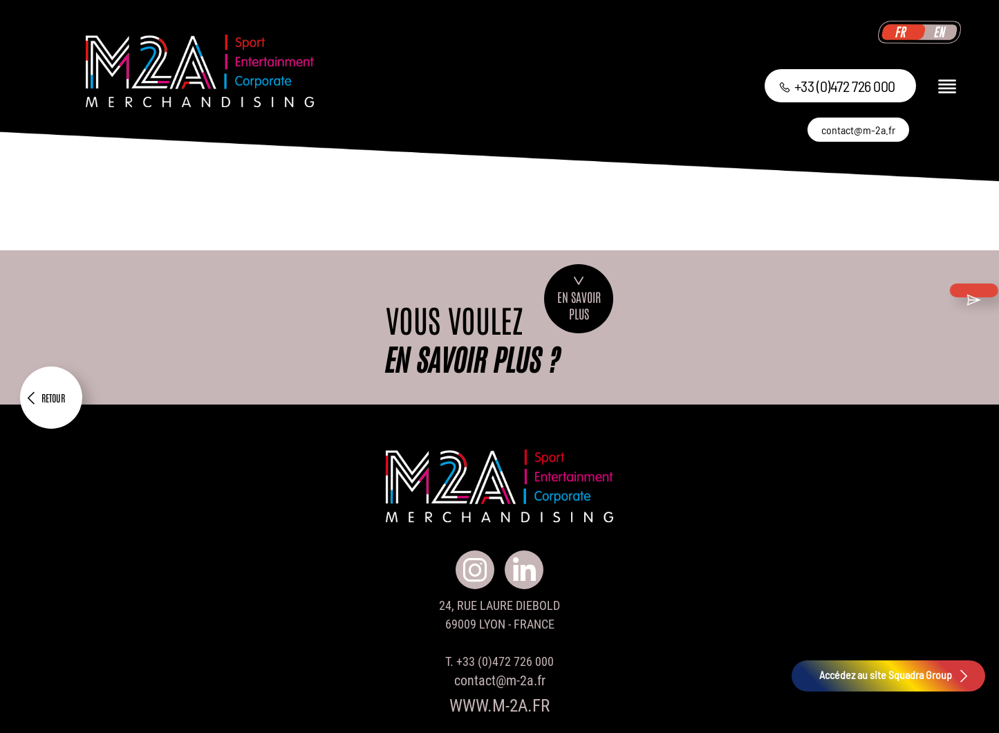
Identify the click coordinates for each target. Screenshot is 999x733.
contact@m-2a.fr (858, 129)
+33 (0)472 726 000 (836, 86)
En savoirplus (579, 299)
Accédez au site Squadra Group (895, 676)
